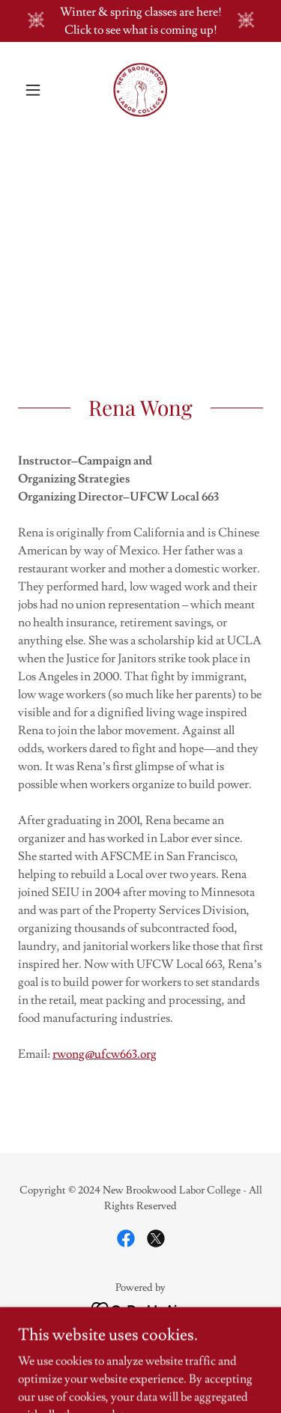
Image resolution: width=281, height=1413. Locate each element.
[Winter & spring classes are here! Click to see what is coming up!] (140, 21)
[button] (36, 90)
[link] (140, 90)
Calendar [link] (140, 1351)
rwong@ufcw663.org (104, 1054)
